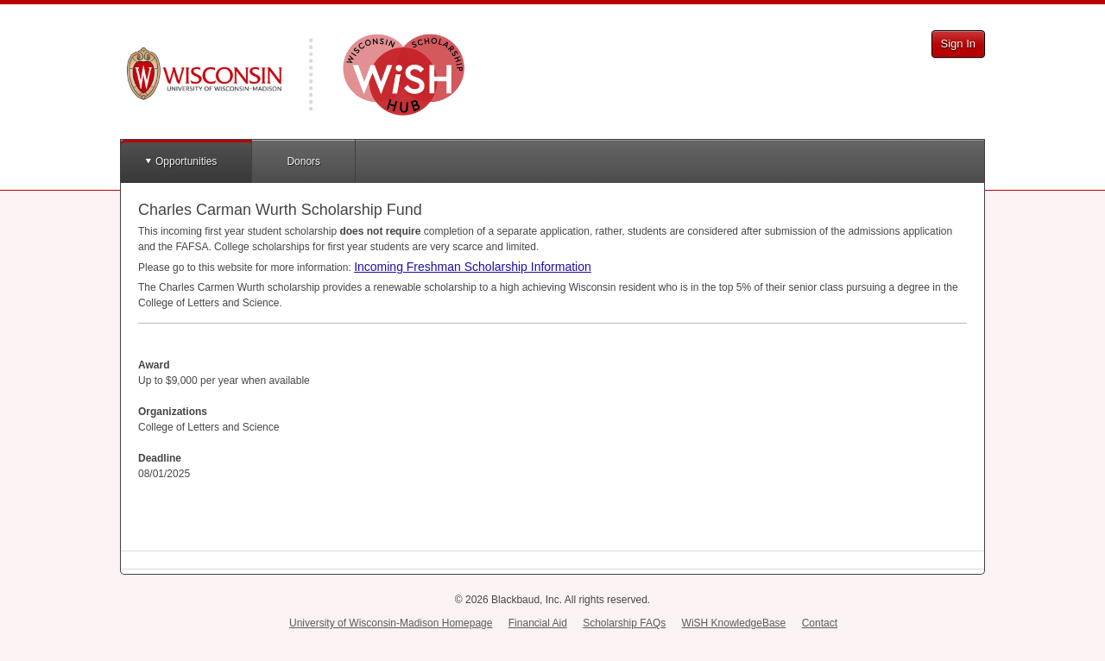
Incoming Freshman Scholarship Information (472, 267)
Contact (819, 623)
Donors (303, 161)
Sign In (958, 43)
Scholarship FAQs (624, 623)
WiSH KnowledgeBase (734, 623)
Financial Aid (537, 623)
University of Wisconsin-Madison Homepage (390, 623)
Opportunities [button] (186, 161)
